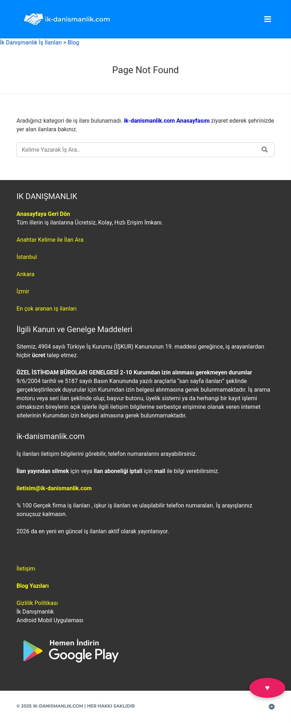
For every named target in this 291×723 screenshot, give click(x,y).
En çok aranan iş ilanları (46, 308)
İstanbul (26, 257)
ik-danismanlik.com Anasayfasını (167, 120)
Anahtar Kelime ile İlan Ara (50, 239)
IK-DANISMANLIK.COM (58, 706)
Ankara (25, 274)
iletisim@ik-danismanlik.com (54, 488)
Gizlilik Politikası (37, 603)
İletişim (25, 568)
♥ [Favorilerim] (267, 687)
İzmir (22, 291)
